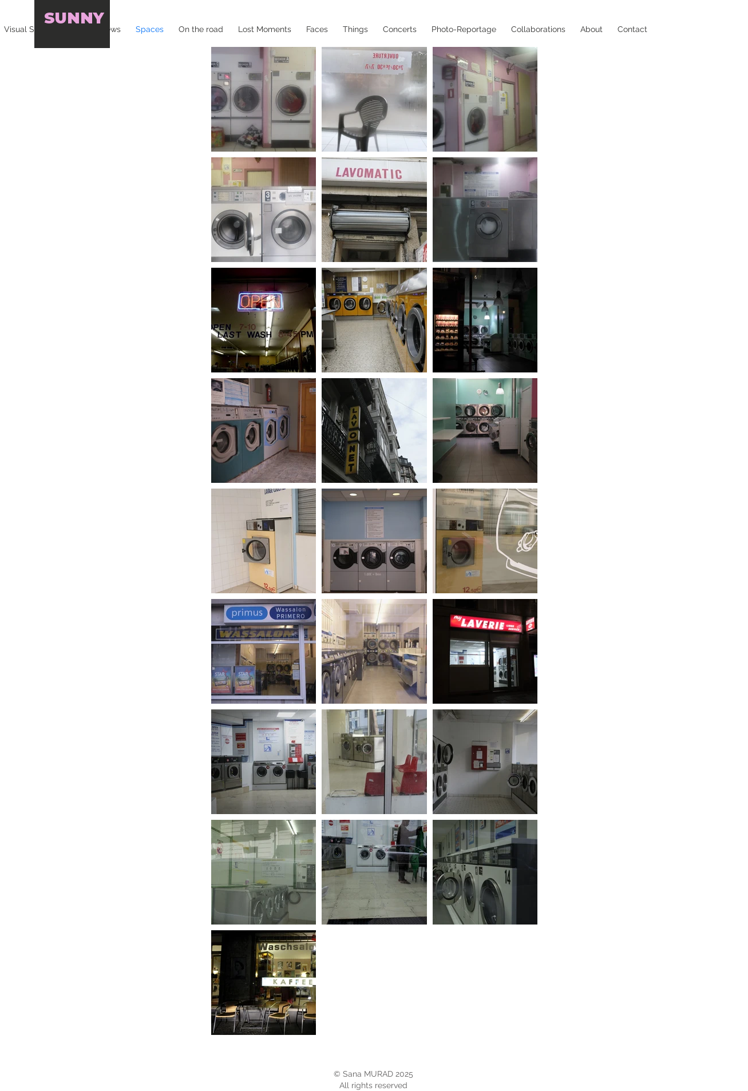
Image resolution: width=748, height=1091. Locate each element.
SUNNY (74, 18)
